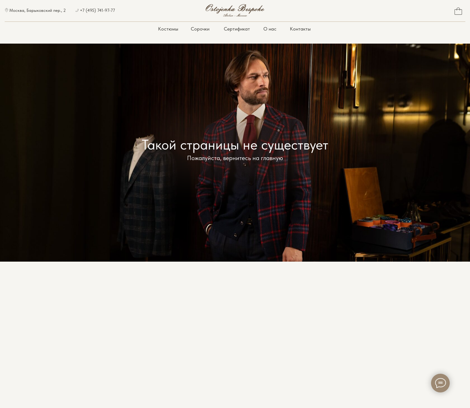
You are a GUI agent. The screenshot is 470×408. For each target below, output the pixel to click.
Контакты (300, 29)
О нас (269, 29)
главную (272, 158)
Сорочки (200, 29)
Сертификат (237, 29)
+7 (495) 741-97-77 (97, 10)
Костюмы (168, 29)
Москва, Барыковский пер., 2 (37, 10)
